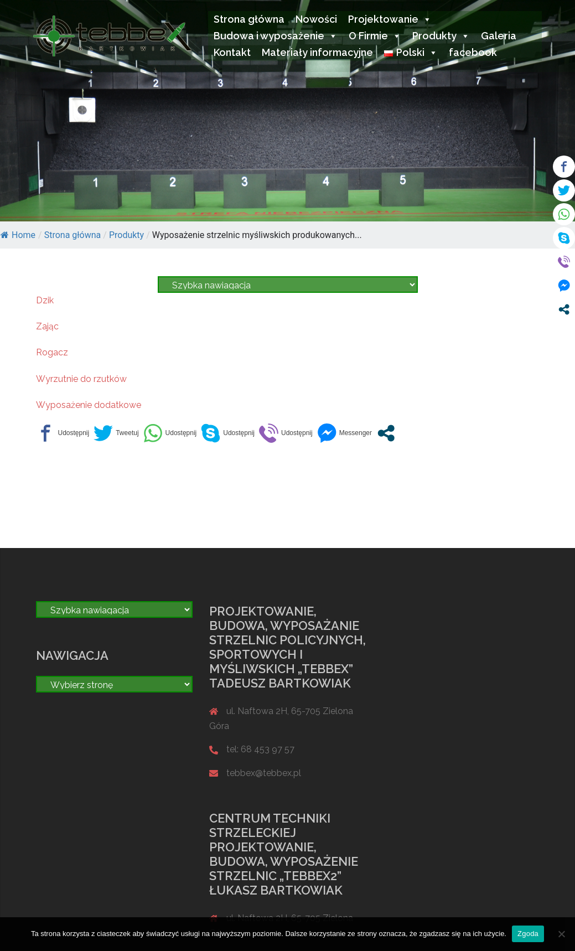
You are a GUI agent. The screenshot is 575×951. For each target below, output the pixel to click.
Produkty (441, 36)
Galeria (498, 36)
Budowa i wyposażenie (276, 36)
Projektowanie (390, 19)
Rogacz (52, 352)
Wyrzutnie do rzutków (81, 379)
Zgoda (527, 933)
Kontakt (232, 52)
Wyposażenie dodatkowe (88, 405)
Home (18, 235)
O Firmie (375, 36)
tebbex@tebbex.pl (263, 773)
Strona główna (249, 19)
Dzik (45, 300)
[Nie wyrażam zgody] (561, 933)
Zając (47, 326)
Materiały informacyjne (317, 52)
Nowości (316, 19)
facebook (473, 52)
